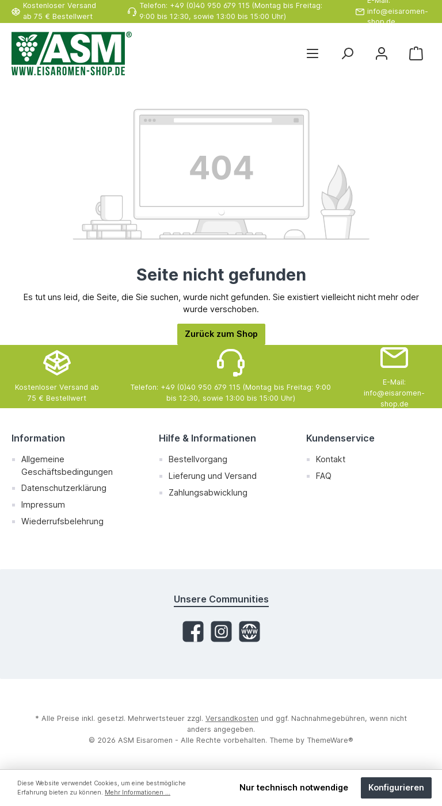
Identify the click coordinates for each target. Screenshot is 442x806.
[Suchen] (347, 54)
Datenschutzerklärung (63, 488)
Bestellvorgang (198, 459)
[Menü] (312, 54)
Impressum (43, 504)
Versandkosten (231, 718)
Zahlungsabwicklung (208, 492)
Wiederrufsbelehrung (62, 521)
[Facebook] (193, 631)
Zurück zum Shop (221, 334)
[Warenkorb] (416, 54)
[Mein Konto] (381, 54)
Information (38, 438)
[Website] (249, 631)
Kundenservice (340, 438)
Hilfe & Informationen (207, 438)
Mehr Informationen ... (137, 792)
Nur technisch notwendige (293, 787)
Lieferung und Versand (213, 476)
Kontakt (330, 459)
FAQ (324, 476)
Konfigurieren (396, 787)
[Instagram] (221, 631)
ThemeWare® (330, 740)
